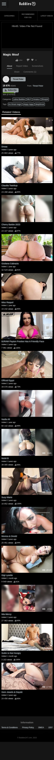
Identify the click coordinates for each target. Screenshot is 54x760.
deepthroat (39, 104)
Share (16, 72)
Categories (9, 16)
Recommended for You (28, 15)
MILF (29, 99)
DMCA (41, 727)
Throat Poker (18, 79)
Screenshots (37, 66)
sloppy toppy (28, 104)
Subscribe (11, 90)
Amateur (36, 99)
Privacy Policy (28, 727)
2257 (50, 727)
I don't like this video (28, 60)
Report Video (22, 66)
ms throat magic (14, 104)
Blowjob (45, 99)
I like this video (17, 60)
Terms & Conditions (9, 727)
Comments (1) (29, 72)
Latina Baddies (19, 99)
